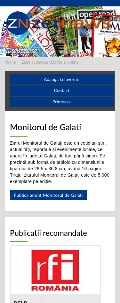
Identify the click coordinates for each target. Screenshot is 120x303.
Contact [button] (61, 90)
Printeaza (61, 101)
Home (10, 62)
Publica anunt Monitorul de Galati (48, 195)
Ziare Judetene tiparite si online (50, 62)
